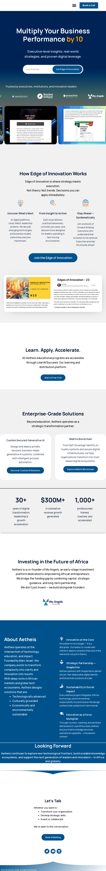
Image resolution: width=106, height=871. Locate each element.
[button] (74, 5)
